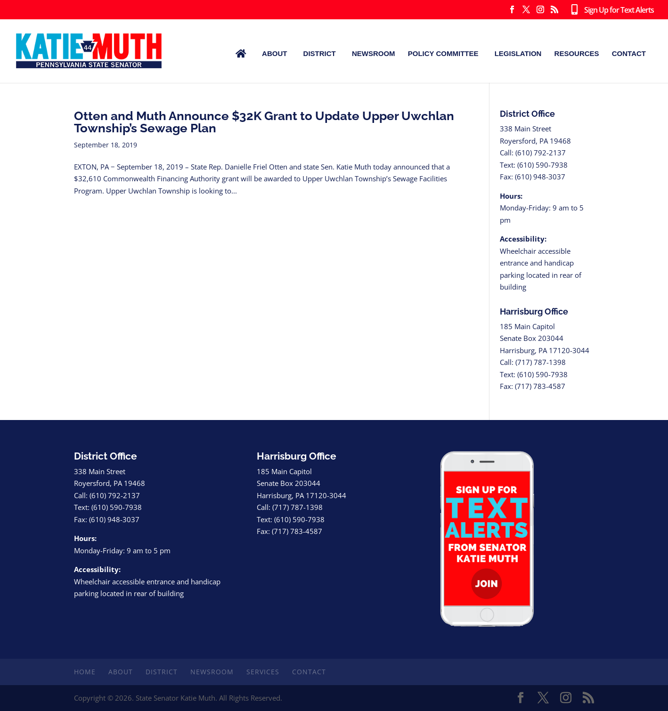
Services (262, 671)
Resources (576, 53)
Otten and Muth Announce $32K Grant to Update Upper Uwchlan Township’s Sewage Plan (264, 122)
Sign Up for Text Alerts (610, 10)
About (274, 53)
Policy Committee (443, 53)
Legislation (518, 53)
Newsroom (373, 53)
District (319, 53)
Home (85, 671)
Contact (629, 53)
